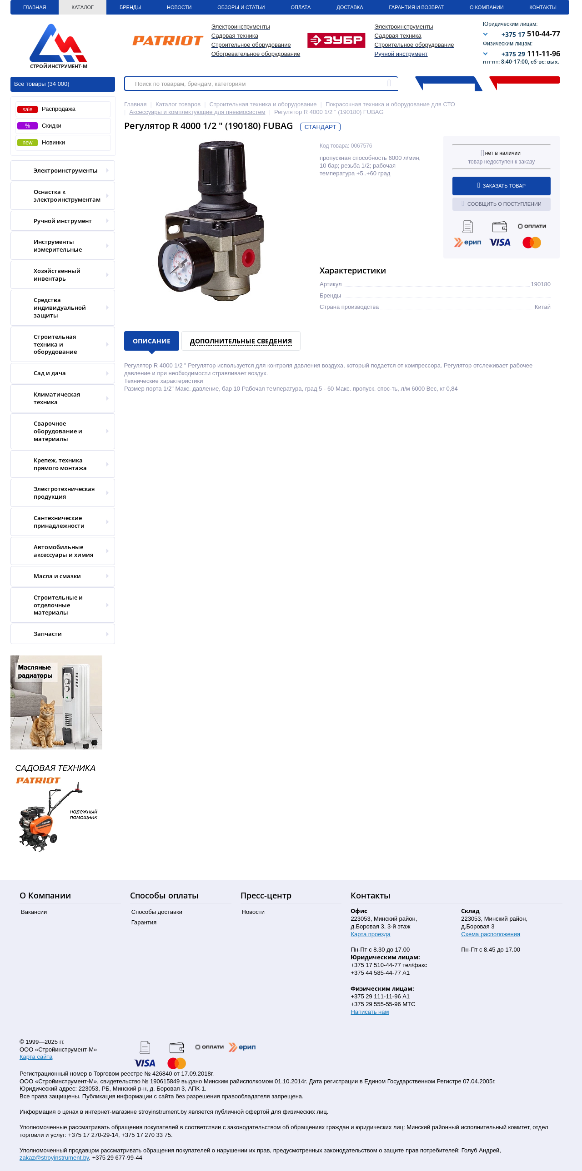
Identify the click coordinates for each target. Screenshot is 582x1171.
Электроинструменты (60, 170)
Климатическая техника (60, 398)
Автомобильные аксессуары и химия (60, 551)
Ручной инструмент (401, 53)
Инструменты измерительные (60, 245)
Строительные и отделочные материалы (60, 605)
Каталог (82, 7)
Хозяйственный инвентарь (60, 274)
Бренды (130, 7)
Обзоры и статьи (241, 7)
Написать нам (370, 1011)
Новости (179, 7)
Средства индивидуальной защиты (60, 307)
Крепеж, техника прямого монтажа (60, 464)
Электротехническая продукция (60, 492)
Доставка (349, 7)
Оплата (301, 7)
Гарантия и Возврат (416, 7)
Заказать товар (501, 185)
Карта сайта (36, 1056)
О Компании (487, 7)
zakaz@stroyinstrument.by (54, 1157)
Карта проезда (370, 934)
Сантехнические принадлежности (60, 522)
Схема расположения (490, 934)
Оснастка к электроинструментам (60, 195)
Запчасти (60, 634)
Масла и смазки (60, 576)
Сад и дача (60, 373)
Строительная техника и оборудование (60, 344)
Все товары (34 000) (42, 83)
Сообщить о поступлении (502, 203)
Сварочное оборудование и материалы (60, 431)
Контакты (543, 7)
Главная (34, 7)
